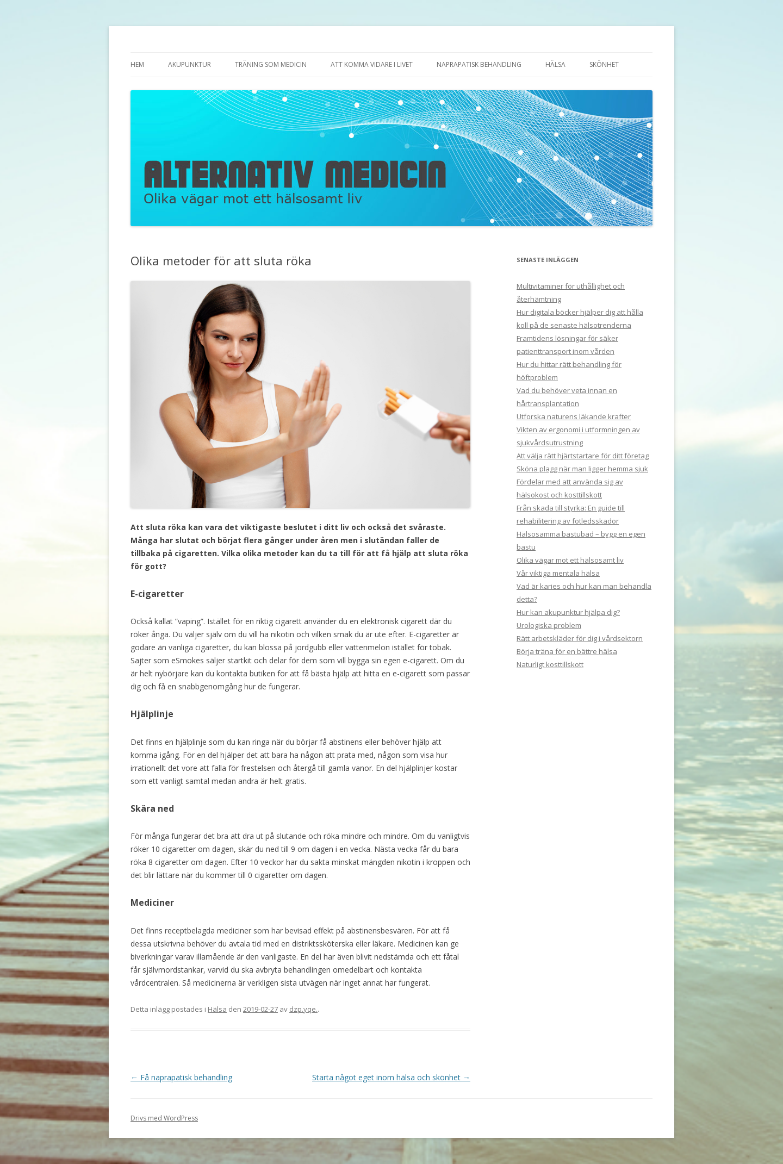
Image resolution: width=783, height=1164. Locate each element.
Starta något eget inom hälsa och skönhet (391, 1077)
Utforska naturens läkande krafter (574, 416)
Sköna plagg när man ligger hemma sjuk (582, 469)
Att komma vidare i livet (372, 64)
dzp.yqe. (303, 1009)
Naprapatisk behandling (479, 64)
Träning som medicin (271, 64)
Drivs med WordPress (164, 1118)
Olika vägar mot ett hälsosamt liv (570, 560)
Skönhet (604, 64)
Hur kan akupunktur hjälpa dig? (568, 612)
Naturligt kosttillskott (550, 664)
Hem (137, 64)
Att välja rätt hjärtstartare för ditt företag (583, 455)
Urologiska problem (549, 625)
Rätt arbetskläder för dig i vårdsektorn (580, 638)
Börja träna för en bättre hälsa (567, 651)
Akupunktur (189, 64)
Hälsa (555, 64)
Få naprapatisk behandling (181, 1077)
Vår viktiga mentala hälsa (558, 573)
